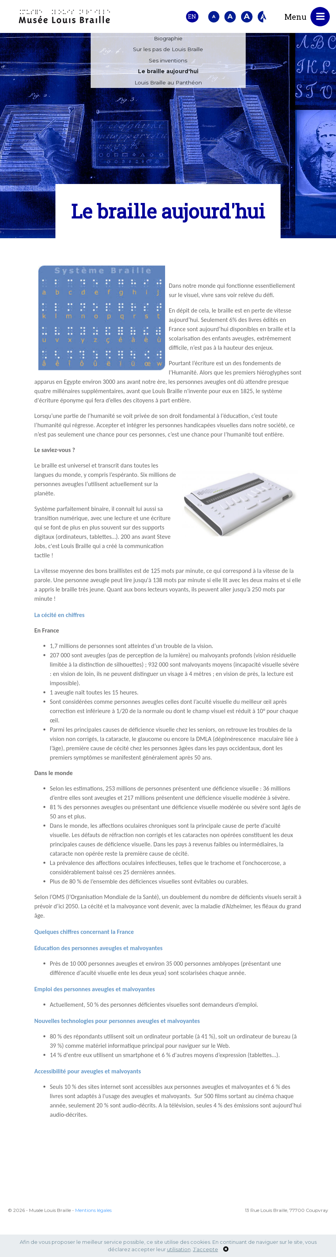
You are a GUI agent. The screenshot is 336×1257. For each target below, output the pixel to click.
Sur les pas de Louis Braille (168, 50)
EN (192, 16)
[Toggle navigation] (320, 16)
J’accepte (205, 1249)
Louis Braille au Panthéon (168, 83)
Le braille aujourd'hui (168, 72)
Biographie (168, 39)
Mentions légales (93, 1233)
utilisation (179, 1249)
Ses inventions (168, 61)
